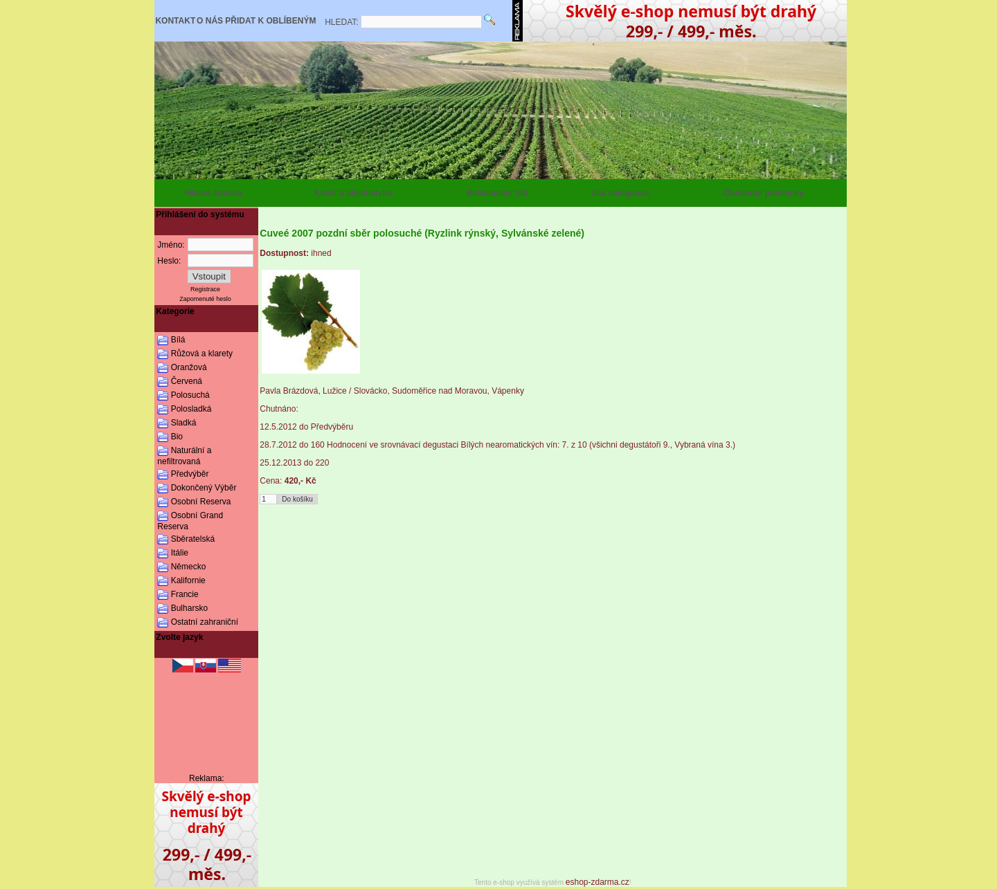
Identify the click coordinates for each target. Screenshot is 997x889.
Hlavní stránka (213, 193)
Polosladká (191, 409)
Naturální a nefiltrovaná (184, 456)
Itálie (179, 553)
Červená (186, 381)
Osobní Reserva (201, 501)
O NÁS (210, 21)
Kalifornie (188, 580)
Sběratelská (193, 539)
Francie (185, 594)
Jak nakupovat (620, 193)
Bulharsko (189, 608)
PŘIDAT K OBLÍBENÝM (270, 21)
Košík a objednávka (353, 193)
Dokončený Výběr (204, 488)
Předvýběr (190, 474)
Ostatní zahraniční (204, 622)
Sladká (184, 423)
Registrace (205, 289)
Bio (177, 436)
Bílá (178, 340)
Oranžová (189, 367)
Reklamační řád (497, 193)
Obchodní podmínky (764, 193)
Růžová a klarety (202, 353)
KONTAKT (175, 21)
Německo (188, 566)
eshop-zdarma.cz (597, 882)
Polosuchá (190, 395)
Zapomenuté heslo (205, 298)
